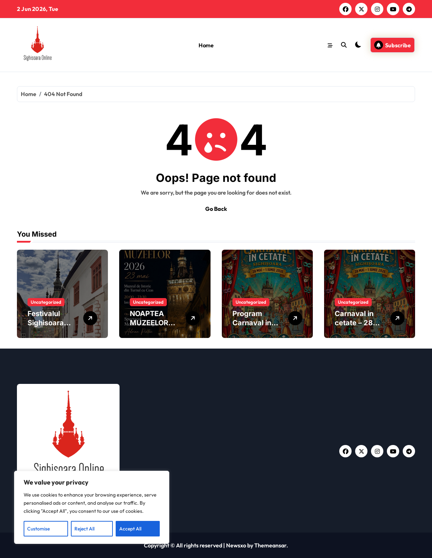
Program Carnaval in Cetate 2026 (253, 322)
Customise (38, 529)
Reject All (84, 529)
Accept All (130, 529)
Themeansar (270, 545)
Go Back (216, 208)
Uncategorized (46, 302)
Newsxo (236, 545)
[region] (91, 507)
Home (206, 45)
